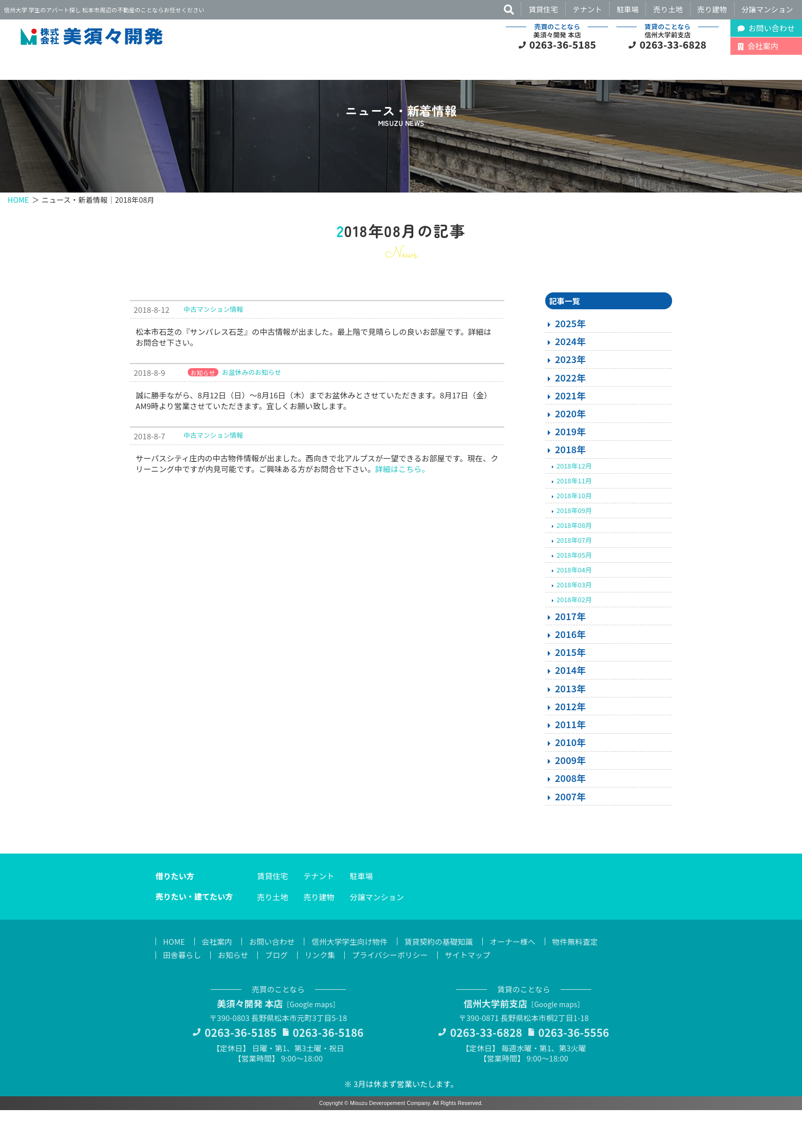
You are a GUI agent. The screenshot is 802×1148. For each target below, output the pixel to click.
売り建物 (712, 9)
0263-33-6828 (673, 44)
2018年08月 (574, 561)
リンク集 (323, 991)
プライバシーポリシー (394, 991)
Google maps (312, 1041)
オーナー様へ (519, 977)
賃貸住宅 (543, 9)
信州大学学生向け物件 (353, 977)
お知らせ (234, 991)
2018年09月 (574, 546)
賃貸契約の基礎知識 (444, 977)
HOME (18, 232)
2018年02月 (574, 636)
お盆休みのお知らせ (251, 408)
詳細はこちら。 (402, 504)
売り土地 (668, 9)
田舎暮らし (182, 991)
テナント (588, 9)
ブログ (278, 991)
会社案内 (218, 977)
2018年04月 (574, 606)
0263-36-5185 (562, 44)
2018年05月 (574, 591)
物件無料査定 (583, 977)
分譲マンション (767, 9)
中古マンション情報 (213, 345)
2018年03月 (574, 621)
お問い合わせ (274, 977)
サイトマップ (473, 991)
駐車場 (628, 9)
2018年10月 (574, 531)
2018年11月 (574, 516)
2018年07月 (574, 576)
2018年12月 (574, 501)
